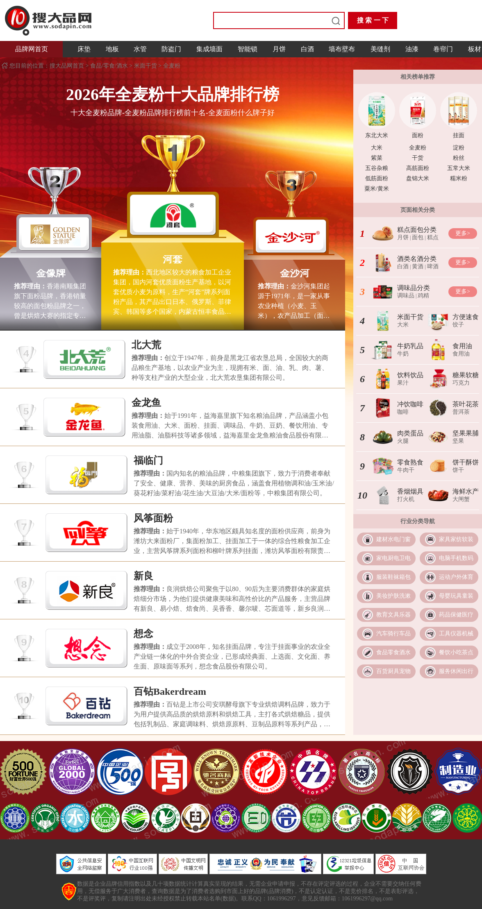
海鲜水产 (465, 491)
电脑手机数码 (456, 558)
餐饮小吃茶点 (456, 652)
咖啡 (403, 412)
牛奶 (403, 354)
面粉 (417, 135)
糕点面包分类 (417, 229)
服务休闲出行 (456, 671)
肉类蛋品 (410, 433)
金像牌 (51, 273)
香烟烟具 (410, 491)
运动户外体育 (456, 577)
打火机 (405, 499)
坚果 (458, 441)
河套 (172, 259)
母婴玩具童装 (456, 596)
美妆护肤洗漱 (393, 596)
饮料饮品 (410, 375)
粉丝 (458, 158)
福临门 (148, 460)
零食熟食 (410, 462)
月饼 (279, 48)
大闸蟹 (461, 499)
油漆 (411, 48)
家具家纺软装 (456, 539)
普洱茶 (461, 412)
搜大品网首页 (68, 66)
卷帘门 (443, 48)
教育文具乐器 (393, 615)
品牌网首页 (31, 48)
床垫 (84, 48)
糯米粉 (458, 178)
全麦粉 (171, 66)
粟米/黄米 (376, 189)
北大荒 (146, 345)
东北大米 (376, 135)
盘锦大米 (417, 178)
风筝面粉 (153, 518)
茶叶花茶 (465, 404)
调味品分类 (413, 287)
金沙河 (294, 273)
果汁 (403, 383)
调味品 (405, 295)
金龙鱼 (146, 402)
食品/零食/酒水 (109, 66)
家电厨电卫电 (393, 558)
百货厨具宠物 (393, 671)
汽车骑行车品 (393, 633)
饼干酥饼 (465, 462)
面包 (417, 237)
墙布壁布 (342, 48)
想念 (143, 633)
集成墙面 (209, 48)
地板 (112, 48)
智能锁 (247, 48)
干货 (417, 158)
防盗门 (171, 48)
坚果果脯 (465, 433)
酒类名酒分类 (417, 258)
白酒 (307, 48)
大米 (376, 148)
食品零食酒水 (393, 652)
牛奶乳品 (410, 345)
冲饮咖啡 (410, 404)
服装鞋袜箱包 (393, 577)
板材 (474, 48)
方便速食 (465, 316)
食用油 (462, 345)
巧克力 (461, 383)
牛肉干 (405, 470)
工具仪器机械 (456, 633)
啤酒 (433, 266)
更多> (462, 233)
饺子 (458, 325)
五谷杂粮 (376, 168)
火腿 (403, 441)
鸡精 (423, 295)
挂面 (458, 135)
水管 (140, 48)
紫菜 (376, 158)
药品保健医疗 (456, 615)
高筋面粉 (417, 168)
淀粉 (458, 148)
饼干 (458, 470)
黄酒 (417, 266)
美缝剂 (380, 48)
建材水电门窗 (393, 539)
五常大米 (458, 168)
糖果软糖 (465, 375)
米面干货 (145, 66)
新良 (143, 576)
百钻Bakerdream (170, 691)
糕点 (433, 237)
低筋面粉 (376, 178)
